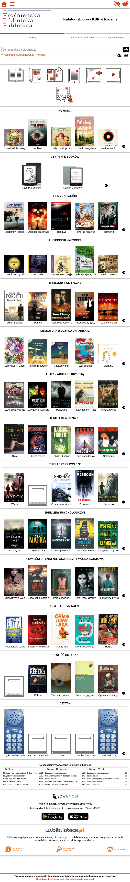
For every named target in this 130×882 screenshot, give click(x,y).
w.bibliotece (80, 837)
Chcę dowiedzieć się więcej (50, 879)
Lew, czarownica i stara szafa (14, 776)
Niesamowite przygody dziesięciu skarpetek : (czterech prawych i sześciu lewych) (76, 776)
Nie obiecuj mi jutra (94, 781)
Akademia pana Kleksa (12, 781)
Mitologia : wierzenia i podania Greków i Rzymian (21, 773)
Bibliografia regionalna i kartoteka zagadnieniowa (97, 37)
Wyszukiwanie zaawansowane (17, 54)
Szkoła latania (50, 779)
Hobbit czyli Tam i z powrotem (14, 779)
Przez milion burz (93, 784)
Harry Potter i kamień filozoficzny (15, 784)
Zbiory (32, 37)
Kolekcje (40, 54)
